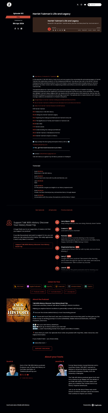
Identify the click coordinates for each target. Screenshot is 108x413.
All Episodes (53, 210)
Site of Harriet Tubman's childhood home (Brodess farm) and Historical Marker (57, 103)
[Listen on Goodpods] (70, 293)
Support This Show (42, 349)
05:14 (34, 121)
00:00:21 (40, 186)
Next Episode (40, 210)
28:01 (34, 136)
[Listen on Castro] (89, 287)
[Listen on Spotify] (48, 287)
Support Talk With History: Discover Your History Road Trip (32, 246)
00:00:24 (40, 191)
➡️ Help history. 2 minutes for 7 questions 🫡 (46, 77)
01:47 (34, 118)
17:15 (34, 127)
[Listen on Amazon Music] (75, 287)
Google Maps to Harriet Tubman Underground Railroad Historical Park (55, 100)
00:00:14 (40, 172)
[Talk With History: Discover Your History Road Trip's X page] (78, 5)
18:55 (34, 130)
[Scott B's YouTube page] (26, 376)
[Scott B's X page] (22, 376)
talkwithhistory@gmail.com (48, 154)
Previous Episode (66, 210)
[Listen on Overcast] (60, 287)
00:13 (34, 112)
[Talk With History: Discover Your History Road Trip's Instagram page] (80, 5)
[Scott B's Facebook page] (20, 376)
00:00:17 (40, 176)
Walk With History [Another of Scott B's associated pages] (26, 379)
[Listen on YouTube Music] (55, 293)
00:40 (34, 115)
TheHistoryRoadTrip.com (40, 145)
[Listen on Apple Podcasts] (33, 287)
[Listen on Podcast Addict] (38, 293)
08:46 (34, 124)
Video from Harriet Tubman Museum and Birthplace (49, 106)
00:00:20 (40, 181)
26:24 (34, 133)
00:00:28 (40, 196)
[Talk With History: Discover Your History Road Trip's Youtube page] (84, 5)
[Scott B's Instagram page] (24, 376)
